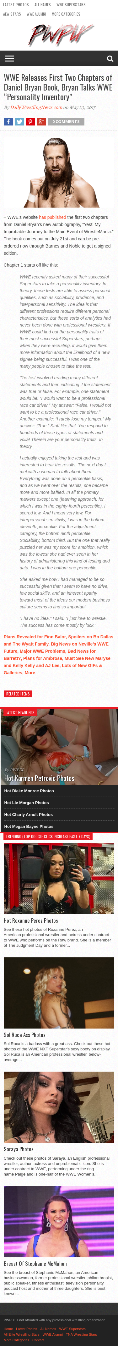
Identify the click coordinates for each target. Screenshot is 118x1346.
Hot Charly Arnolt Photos (28, 814)
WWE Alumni (36, 14)
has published (52, 217)
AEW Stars (12, 14)
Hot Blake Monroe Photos (29, 790)
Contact (38, 1340)
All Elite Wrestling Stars (22, 1334)
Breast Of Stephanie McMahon (35, 1263)
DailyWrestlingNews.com (36, 107)
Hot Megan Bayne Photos (29, 826)
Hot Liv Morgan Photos (26, 802)
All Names (43, 4)
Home (8, 1329)
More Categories (66, 14)
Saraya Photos (19, 1149)
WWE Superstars (71, 4)
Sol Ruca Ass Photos (25, 1035)
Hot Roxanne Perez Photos (31, 920)
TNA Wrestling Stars (81, 1334)
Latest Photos (16, 4)
